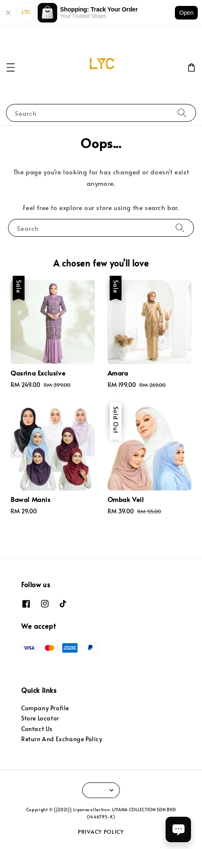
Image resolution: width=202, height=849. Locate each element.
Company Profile (45, 708)
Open (186, 12)
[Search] (182, 112)
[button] (10, 67)
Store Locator (40, 718)
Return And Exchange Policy (61, 739)
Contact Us (37, 729)
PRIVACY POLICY (101, 831)
